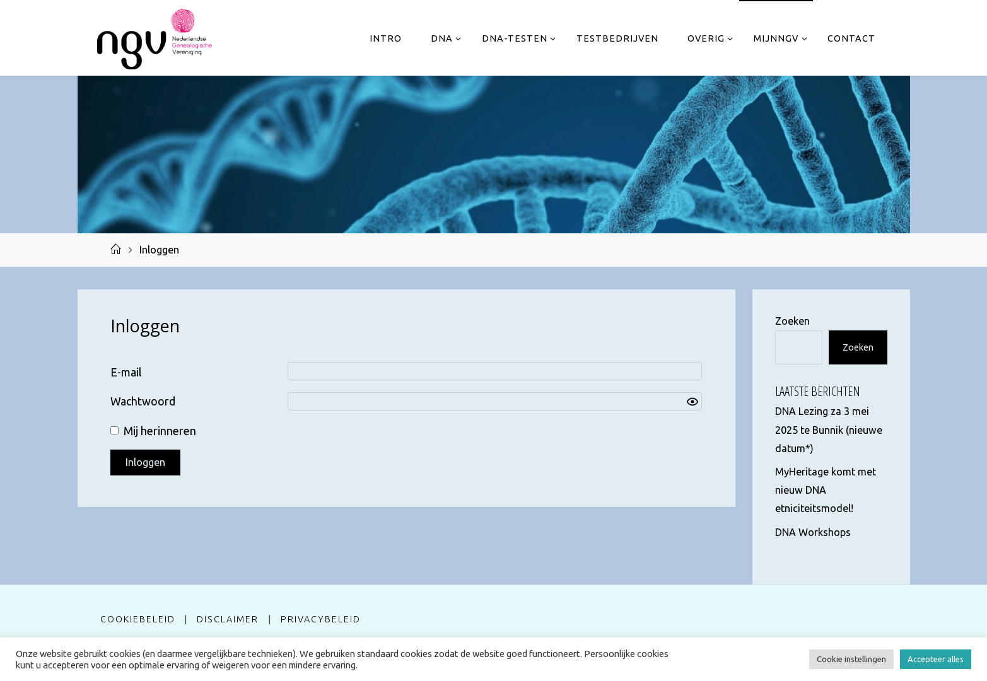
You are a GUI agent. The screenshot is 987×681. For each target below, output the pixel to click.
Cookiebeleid (137, 619)
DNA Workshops (813, 532)
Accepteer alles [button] (936, 659)
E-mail (126, 372)
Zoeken (792, 321)
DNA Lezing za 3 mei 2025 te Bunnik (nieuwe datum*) (828, 429)
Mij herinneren (160, 430)
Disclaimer (228, 619)
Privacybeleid (321, 619)
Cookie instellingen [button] (851, 659)
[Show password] (692, 402)
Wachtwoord (142, 401)
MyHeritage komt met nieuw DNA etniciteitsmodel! (825, 490)
